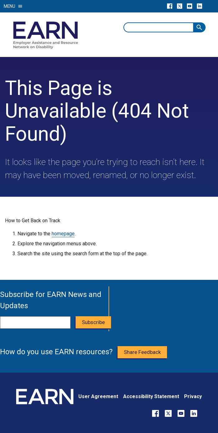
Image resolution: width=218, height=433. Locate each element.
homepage (63, 234)
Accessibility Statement (151, 396)
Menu (13, 6)
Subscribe (93, 322)
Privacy (193, 396)
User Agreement (98, 396)
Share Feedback (142, 352)
